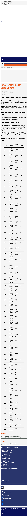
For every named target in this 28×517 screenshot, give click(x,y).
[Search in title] (2, 494)
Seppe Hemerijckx (8, 91)
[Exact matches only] (2, 491)
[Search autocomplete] (20, 484)
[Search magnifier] (2, 487)
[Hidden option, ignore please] (2, 503)
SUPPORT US (7, 3)
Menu (2, 21)
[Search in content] (2, 497)
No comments (7, 94)
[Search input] (7, 484)
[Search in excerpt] (2, 500)
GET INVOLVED (8, 2)
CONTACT (6, 4)
